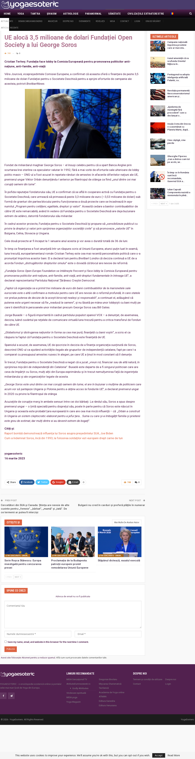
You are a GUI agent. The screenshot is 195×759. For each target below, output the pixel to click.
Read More (174, 755)
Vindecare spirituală (76, 693)
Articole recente (9, 27)
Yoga (21, 13)
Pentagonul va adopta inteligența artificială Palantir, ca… (178, 77)
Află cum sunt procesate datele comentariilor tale (81, 657)
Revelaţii (100, 21)
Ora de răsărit (153, 21)
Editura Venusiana (108, 705)
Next (18, 576)
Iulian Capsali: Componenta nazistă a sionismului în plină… (178, 192)
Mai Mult (176, 13)
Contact (124, 21)
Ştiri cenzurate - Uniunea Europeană (17, 555)
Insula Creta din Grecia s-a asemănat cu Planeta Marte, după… (179, 127)
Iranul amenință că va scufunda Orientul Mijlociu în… (178, 61)
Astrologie (70, 13)
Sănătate (114, 13)
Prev (9, 576)
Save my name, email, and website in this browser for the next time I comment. (48, 641)
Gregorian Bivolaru (108, 679)
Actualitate (7, 21)
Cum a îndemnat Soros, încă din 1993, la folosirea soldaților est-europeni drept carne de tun (63, 438)
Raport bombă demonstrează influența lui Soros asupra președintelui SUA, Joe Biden (58, 433)
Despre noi (68, 21)
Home (7, 13)
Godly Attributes (80, 688)
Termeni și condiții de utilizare (147, 679)
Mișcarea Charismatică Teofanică (110, 686)
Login (137, 21)
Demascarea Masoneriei (30, 21)
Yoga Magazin (73, 702)
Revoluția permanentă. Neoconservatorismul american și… (178, 93)
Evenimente (84, 21)
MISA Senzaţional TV (76, 679)
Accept (159, 755)
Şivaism (52, 13)
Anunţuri (53, 21)
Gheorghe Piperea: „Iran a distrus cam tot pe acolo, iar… (178, 159)
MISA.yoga (71, 697)
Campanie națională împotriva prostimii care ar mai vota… (177, 45)
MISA (112, 21)
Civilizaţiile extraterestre (146, 13)
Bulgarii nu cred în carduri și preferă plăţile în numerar (111, 505)
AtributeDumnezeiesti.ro (78, 684)
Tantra (35, 13)
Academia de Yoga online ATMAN (111, 694)
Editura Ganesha (107, 701)
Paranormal (93, 13)
